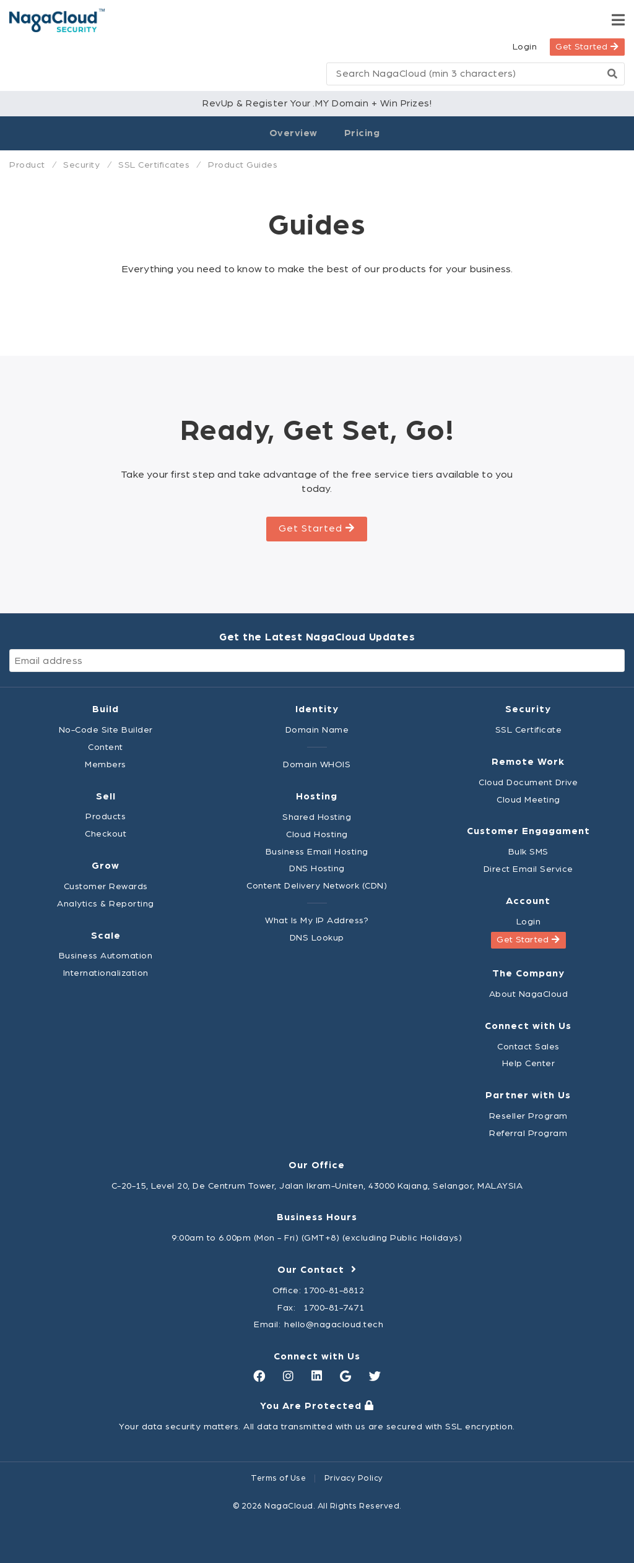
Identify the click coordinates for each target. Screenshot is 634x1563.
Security (81, 165)
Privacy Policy (353, 1478)
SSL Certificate (528, 729)
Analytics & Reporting (105, 903)
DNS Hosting (317, 868)
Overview (293, 133)
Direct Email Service (528, 869)
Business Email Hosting (317, 851)
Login (525, 46)
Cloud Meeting (528, 799)
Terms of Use (278, 1478)
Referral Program (528, 1133)
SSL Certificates (153, 165)
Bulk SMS (528, 851)
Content (105, 747)
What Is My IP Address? (316, 920)
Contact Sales (528, 1046)
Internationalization (106, 973)
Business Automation (106, 955)
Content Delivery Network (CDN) (316, 885)
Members (105, 764)
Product (27, 165)
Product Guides (242, 165)
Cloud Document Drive (528, 782)
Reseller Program (528, 1116)
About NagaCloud (528, 994)
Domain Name (317, 729)
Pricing (362, 133)
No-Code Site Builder (106, 729)
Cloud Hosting (317, 834)
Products (105, 816)
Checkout (105, 833)
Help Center (528, 1063)
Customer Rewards (106, 886)
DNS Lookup (317, 937)
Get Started (587, 46)
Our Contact (317, 1270)
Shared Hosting (316, 817)
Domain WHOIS (316, 764)
